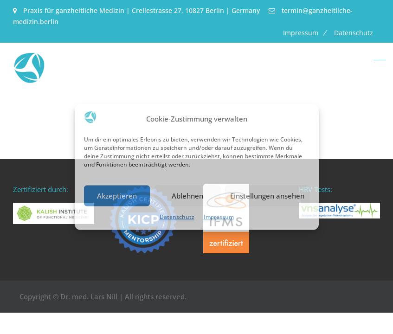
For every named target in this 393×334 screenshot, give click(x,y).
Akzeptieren (117, 195)
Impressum (219, 217)
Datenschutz (177, 217)
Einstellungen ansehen (267, 195)
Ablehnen (187, 195)
